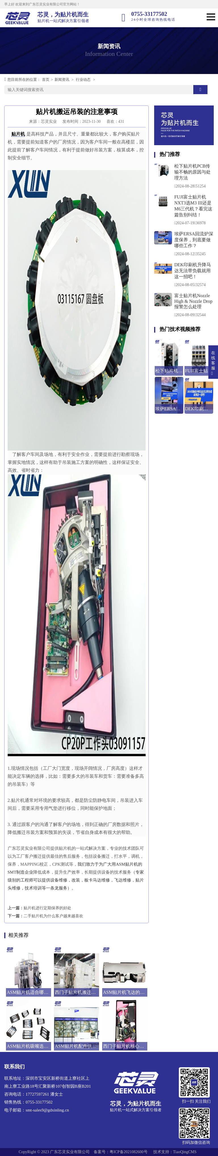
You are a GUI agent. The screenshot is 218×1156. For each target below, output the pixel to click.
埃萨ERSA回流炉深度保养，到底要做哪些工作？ (193, 239)
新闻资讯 (61, 79)
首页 (45, 79)
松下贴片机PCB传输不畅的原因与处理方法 (192, 172)
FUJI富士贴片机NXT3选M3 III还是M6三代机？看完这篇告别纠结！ (193, 206)
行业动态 (83, 79)
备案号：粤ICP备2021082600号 (121, 1152)
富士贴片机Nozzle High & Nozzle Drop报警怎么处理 (193, 301)
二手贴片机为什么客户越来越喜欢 (53, 916)
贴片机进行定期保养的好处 (47, 908)
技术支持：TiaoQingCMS (175, 1152)
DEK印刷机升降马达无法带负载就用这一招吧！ (192, 270)
